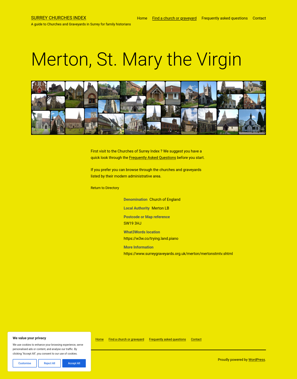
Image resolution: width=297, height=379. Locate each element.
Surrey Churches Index (58, 17)
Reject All (49, 363)
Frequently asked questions (225, 18)
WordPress (257, 360)
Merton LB (160, 208)
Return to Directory (105, 188)
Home (142, 18)
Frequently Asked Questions (152, 157)
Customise (24, 363)
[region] (49, 351)
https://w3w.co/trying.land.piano (151, 238)
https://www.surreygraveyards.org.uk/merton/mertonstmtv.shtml (178, 253)
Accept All (74, 363)
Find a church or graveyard (174, 18)
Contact (259, 18)
